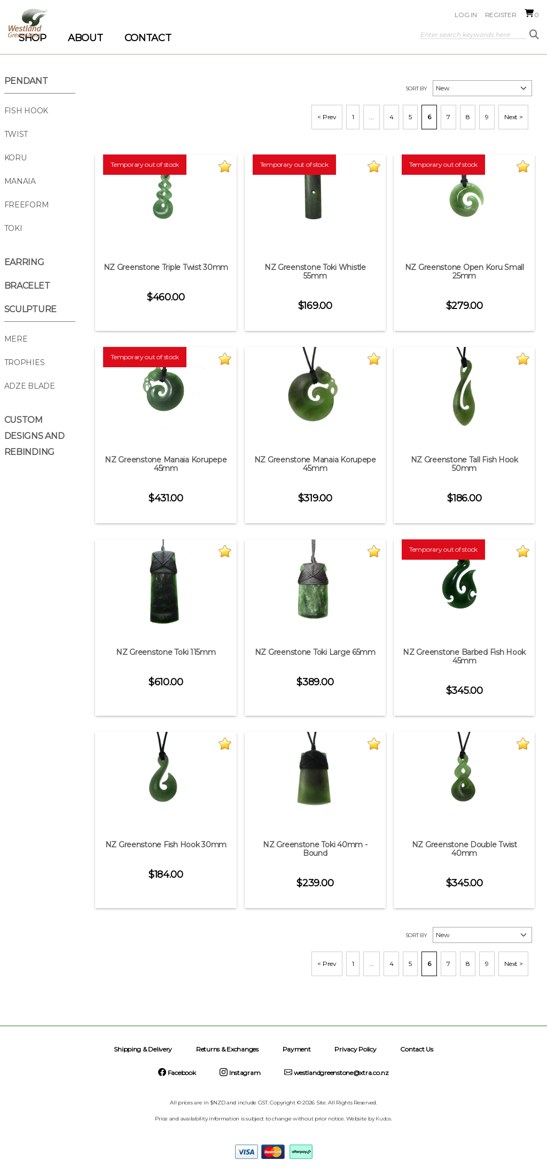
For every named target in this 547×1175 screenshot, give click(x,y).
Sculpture (30, 309)
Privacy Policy (355, 1049)
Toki (13, 228)
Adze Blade (29, 386)
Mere (16, 339)
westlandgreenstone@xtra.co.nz (336, 1073)
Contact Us (416, 1049)
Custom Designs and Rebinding (34, 436)
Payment (297, 1049)
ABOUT (85, 38)
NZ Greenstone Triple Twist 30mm (166, 267)
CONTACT (147, 38)
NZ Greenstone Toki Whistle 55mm (315, 271)
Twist (16, 134)
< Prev (326, 117)
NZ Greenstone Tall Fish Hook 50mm (464, 464)
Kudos (383, 1118)
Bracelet (27, 286)
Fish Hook (26, 110)
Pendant (26, 81)
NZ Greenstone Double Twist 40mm (464, 849)
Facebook (177, 1073)
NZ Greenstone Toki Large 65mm (315, 652)
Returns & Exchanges (227, 1049)
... (371, 117)
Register (501, 15)
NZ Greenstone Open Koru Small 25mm (464, 271)
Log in (465, 15)
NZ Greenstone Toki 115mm (166, 652)
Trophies (24, 362)
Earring (24, 262)
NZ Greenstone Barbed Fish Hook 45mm (464, 656)
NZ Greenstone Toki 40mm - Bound (315, 849)
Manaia (20, 181)
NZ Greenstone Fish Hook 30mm (165, 844)
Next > (513, 117)
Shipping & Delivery (143, 1049)
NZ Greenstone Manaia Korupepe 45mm (165, 464)
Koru (15, 158)
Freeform (26, 205)
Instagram (240, 1073)
